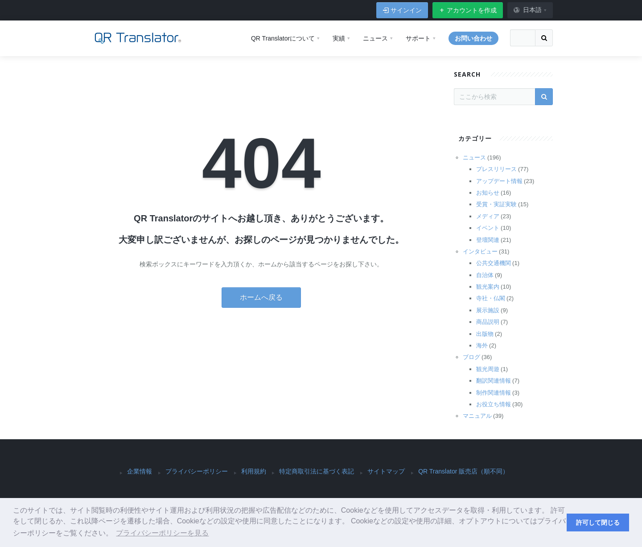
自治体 (485, 275)
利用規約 (253, 471)
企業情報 (139, 471)
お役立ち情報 (493, 404)
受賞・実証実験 (496, 204)
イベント (487, 228)
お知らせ (487, 192)
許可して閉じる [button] (598, 522)
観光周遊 (487, 369)
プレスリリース (496, 169)
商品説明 (487, 321)
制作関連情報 (493, 392)
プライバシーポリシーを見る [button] (162, 533)
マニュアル (477, 415)
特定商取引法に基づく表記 (316, 471)
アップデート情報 (499, 181)
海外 (482, 345)
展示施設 (487, 310)
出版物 (485, 334)
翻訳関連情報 (493, 380)
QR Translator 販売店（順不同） (463, 471)
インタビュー (480, 251)
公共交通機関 (493, 263)
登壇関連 (487, 240)
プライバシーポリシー (196, 471)
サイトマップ (386, 471)
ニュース (474, 157)
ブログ (471, 357)
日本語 (527, 9)
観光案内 (487, 286)
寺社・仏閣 (490, 298)
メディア (487, 216)
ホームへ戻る (261, 297)
